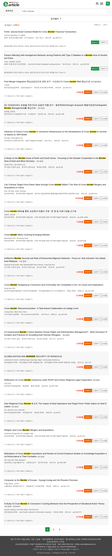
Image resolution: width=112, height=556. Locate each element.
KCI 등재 (41, 108)
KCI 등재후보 (96, 82)
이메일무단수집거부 (59, 553)
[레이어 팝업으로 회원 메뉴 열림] (97, 4)
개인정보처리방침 (43, 553)
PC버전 (72, 553)
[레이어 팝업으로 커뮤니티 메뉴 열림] (102, 4)
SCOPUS (16, 506)
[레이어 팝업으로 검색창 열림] (108, 4)
